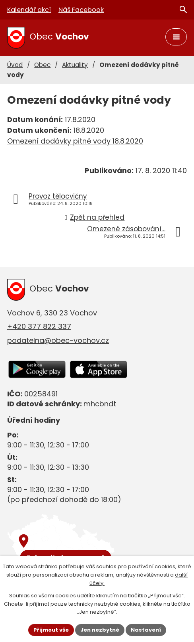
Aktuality (75, 65)
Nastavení (146, 630)
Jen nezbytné (99, 630)
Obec (42, 65)
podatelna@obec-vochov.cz (58, 340)
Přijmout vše (51, 630)
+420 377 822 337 (39, 326)
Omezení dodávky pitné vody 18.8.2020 (75, 141)
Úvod (15, 65)
